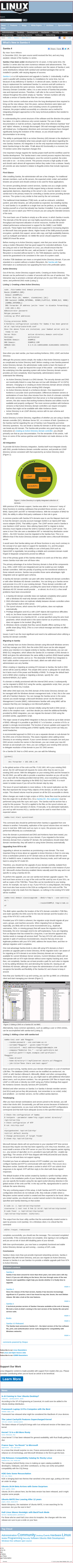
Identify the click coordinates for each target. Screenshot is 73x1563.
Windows (5, 1541)
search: (2, 17)
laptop (8, 1411)
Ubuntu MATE (14, 1502)
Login (69, 37)
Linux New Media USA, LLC (64, 1561)
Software (39, 35)
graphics (8, 1489)
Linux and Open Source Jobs (15, 1353)
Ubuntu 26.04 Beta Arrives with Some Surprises (25, 1486)
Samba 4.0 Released (15, 1323)
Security (55, 32)
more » (67, 1287)
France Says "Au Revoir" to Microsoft (20, 1445)
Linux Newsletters (20, 1350)
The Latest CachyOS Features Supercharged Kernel (27, 1419)
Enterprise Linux (6, 1460)
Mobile (4, 1538)
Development (32, 32)
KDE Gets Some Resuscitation (16, 1473)
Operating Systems (24, 35)
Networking (50, 35)
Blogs (24, 25)
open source (17, 1447)
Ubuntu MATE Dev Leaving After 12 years (21, 1499)
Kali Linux (4, 1514)
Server (65, 32)
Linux (12, 1411)
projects (3, 1502)
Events (46, 1535)
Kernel (3, 1434)
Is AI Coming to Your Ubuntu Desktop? (20, 1396)
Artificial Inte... (5, 1398)
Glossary (5, 1561)
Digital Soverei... (6, 1447)
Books (8, 1318)
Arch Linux (4, 1422)
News (3, 25)
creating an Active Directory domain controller (34, 431)
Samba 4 (6, 76)
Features (13, 25)
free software (15, 1541)
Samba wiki (53, 262)
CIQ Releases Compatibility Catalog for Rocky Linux (27, 1458)
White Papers (36, 25)
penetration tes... (22, 1514)
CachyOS (10, 1422)
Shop (3, 28)
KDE (3, 1476)
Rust (14, 1434)
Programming (7, 35)
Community (26, 1535)
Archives (49, 25)
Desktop (20, 32)
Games (3, 1489)
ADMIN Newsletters (20, 1355)
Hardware (45, 32)
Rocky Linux (17, 1460)
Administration (8, 32)
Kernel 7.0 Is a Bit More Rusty (16, 1432)
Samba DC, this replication (48, 799)
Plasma (10, 1476)
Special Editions (64, 25)
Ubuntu (21, 1398)
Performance (9, 1434)
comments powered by (15, 1342)
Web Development (56, 1538)
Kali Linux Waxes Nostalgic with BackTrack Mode (25, 1512)
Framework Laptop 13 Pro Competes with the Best (26, 1409)
